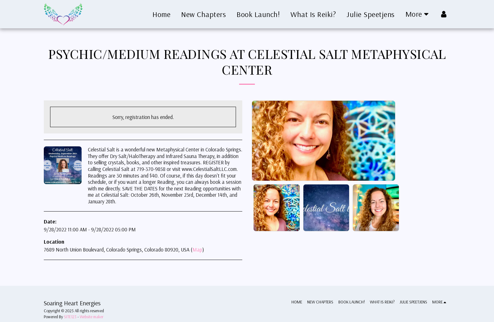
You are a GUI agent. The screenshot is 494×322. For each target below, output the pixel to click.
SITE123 (70, 316)
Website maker (91, 316)
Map (197, 249)
